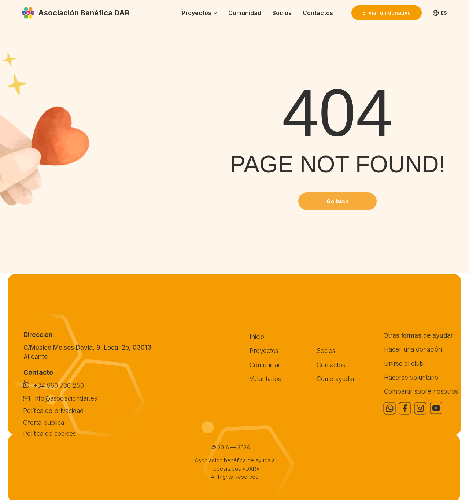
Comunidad (244, 12)
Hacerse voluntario (411, 377)
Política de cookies (49, 433)
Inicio (257, 337)
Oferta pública (43, 422)
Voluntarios (265, 379)
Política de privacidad (53, 411)
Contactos (318, 12)
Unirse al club (404, 363)
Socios (282, 12)
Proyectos (196, 12)
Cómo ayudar (336, 379)
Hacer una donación (413, 349)
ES (440, 13)
